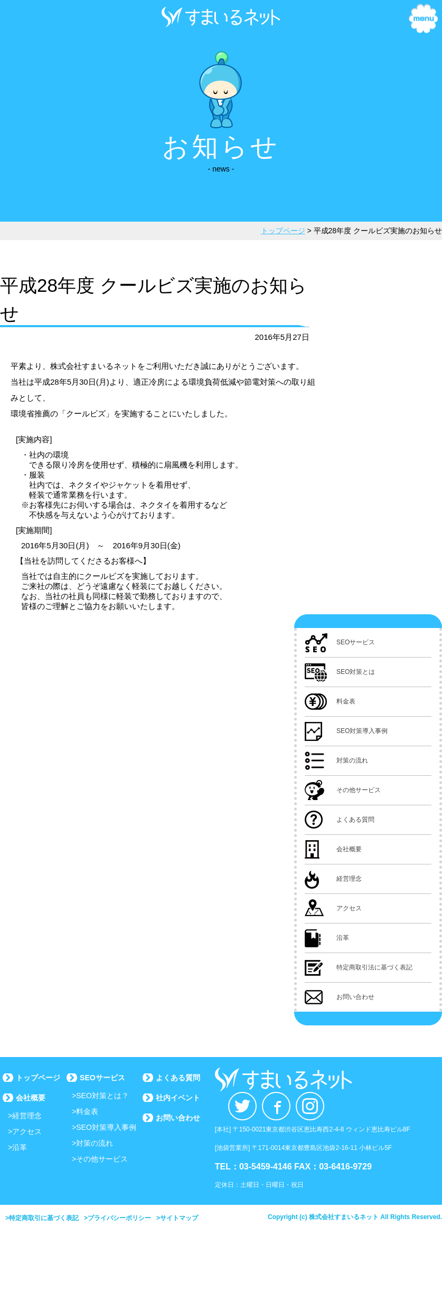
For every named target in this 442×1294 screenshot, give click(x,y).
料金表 (87, 1111)
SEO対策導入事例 (106, 1127)
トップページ (38, 1077)
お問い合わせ (178, 1118)
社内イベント (178, 1097)
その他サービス (102, 1159)
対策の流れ (94, 1143)
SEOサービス (102, 1077)
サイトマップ (179, 1218)
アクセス (27, 1131)
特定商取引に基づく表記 (44, 1218)
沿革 (19, 1147)
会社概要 (30, 1097)
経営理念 (27, 1115)
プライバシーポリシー (119, 1218)
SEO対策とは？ (102, 1095)
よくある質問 (178, 1077)
